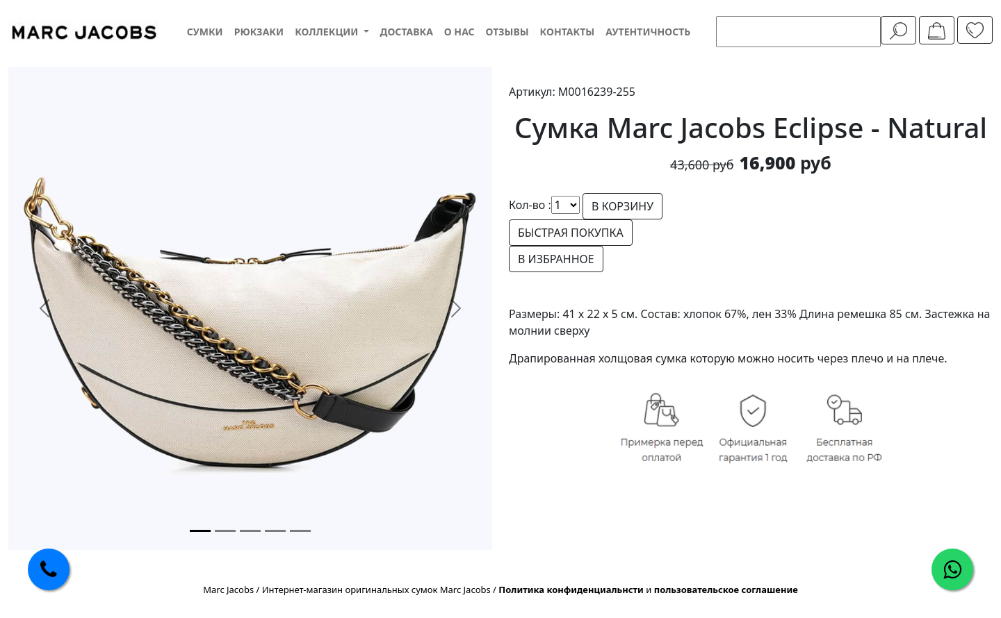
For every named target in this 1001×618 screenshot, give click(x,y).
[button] (331, 31)
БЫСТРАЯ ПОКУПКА (571, 232)
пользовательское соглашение (726, 589)
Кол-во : (530, 204)
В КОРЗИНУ (622, 206)
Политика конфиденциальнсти (571, 589)
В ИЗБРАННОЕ (556, 259)
